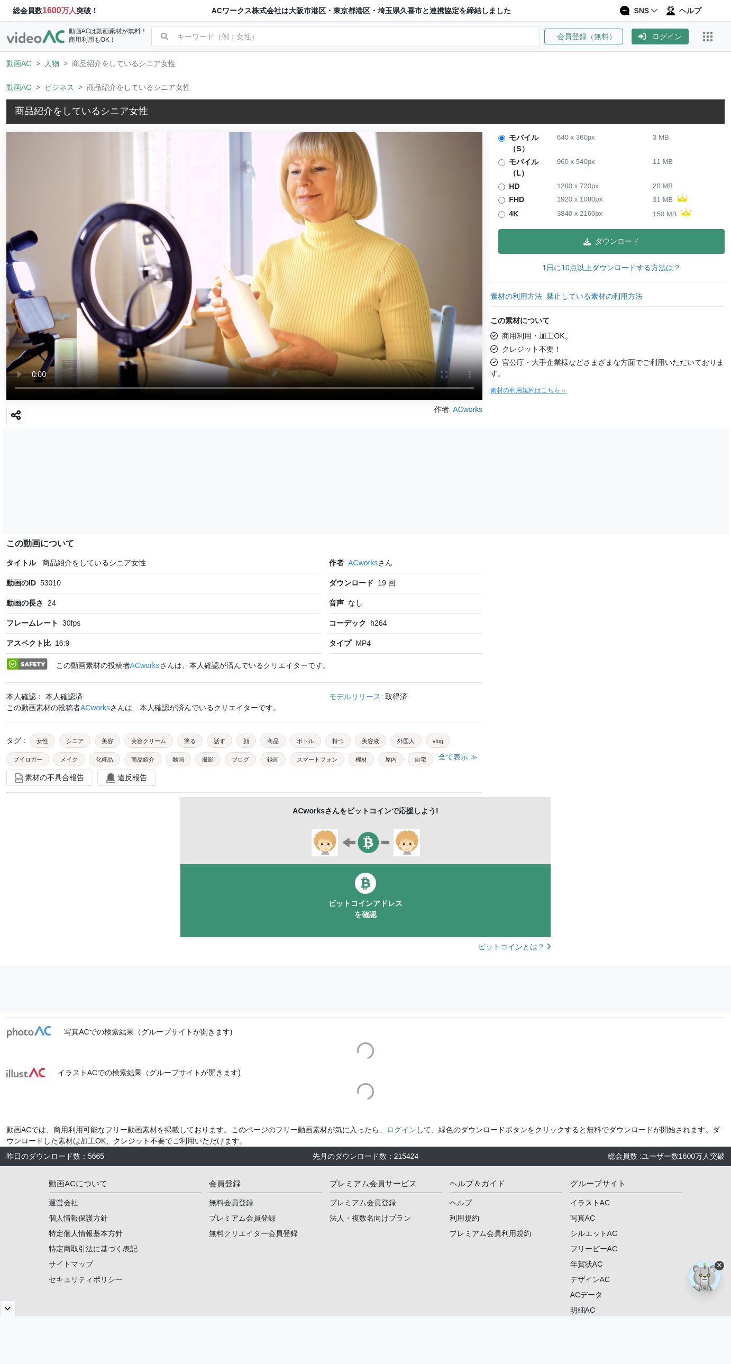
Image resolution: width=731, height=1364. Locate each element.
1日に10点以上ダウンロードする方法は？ (611, 267)
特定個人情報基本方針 (86, 1233)
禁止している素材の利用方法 (594, 296)
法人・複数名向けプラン (370, 1218)
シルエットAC (593, 1233)
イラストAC (590, 1202)
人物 (51, 63)
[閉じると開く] (7, 1308)
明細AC (582, 1310)
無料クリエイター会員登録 (253, 1233)
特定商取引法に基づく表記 (93, 1248)
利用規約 (464, 1218)
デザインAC (590, 1279)
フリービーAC (593, 1248)
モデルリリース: (357, 696)
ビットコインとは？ (514, 946)
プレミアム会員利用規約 (490, 1233)
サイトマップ (71, 1264)
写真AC (582, 1218)
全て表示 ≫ (458, 757)
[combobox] (358, 36)
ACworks (363, 563)
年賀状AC (586, 1264)
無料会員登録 (231, 1202)
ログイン (660, 36)
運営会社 (63, 1202)
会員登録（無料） (583, 36)
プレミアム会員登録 (242, 1218)
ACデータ (586, 1294)
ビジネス (59, 87)
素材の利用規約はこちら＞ (528, 390)
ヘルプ (461, 1202)
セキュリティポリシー (86, 1279)
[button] (588, 36)
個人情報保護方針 (78, 1218)
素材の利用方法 (516, 296)
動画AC (18, 63)
